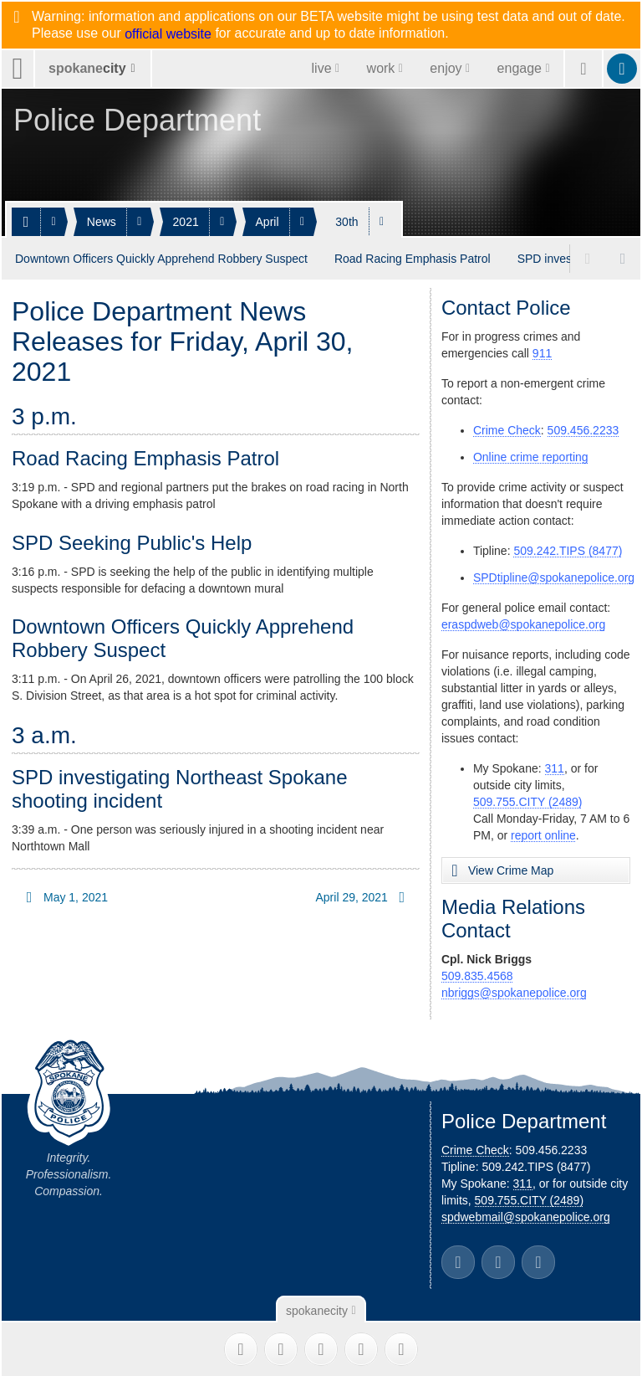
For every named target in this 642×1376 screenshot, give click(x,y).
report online (543, 834)
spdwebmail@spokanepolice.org (525, 1216)
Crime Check (507, 429)
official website (168, 34)
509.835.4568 (477, 975)
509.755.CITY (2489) (528, 801)
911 (542, 352)
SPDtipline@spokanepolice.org (553, 576)
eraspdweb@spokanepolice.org (523, 623)
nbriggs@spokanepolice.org (514, 992)
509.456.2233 (583, 429)
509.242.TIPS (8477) (567, 550)
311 (554, 767)
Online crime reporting (530, 456)
